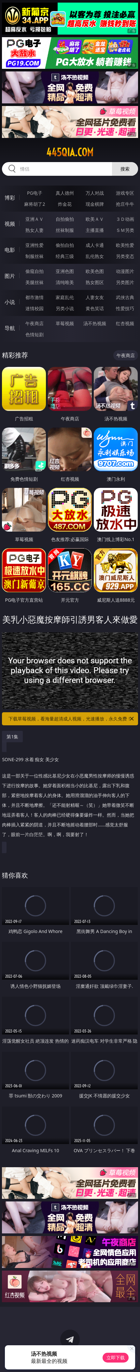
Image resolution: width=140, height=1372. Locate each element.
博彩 (10, 197)
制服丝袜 (34, 256)
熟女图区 (95, 282)
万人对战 (95, 193)
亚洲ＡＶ (34, 219)
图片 (10, 275)
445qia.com (69, 152)
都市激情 (34, 297)
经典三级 (65, 256)
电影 (10, 249)
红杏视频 (125, 323)
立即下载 (115, 1357)
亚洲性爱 (34, 245)
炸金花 (65, 204)
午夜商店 (34, 323)
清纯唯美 (65, 282)
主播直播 (95, 230)
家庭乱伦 (65, 297)
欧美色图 (95, 271)
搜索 (125, 169)
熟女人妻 (34, 230)
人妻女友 (95, 297)
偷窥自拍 (34, 271)
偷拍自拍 (65, 245)
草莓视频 (65, 323)
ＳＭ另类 (125, 230)
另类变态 (125, 256)
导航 (10, 328)
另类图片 (125, 282)
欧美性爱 (125, 245)
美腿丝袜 (34, 282)
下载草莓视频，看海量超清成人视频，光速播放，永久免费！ (71, 719)
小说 (10, 302)
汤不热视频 (94, 323)
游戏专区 (125, 193)
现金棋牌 (95, 204)
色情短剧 (34, 334)
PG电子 (34, 193)
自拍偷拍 (65, 219)
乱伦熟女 (95, 256)
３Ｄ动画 (125, 219)
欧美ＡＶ (95, 219)
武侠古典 (125, 297)
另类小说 (65, 308)
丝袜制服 (65, 230)
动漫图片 (125, 271)
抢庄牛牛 (125, 204)
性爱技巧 (125, 308)
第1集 (12, 736)
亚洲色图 (65, 271)
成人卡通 (95, 245)
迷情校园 (34, 308)
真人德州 (65, 193)
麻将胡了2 (34, 204)
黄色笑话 (95, 308)
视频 (10, 223)
